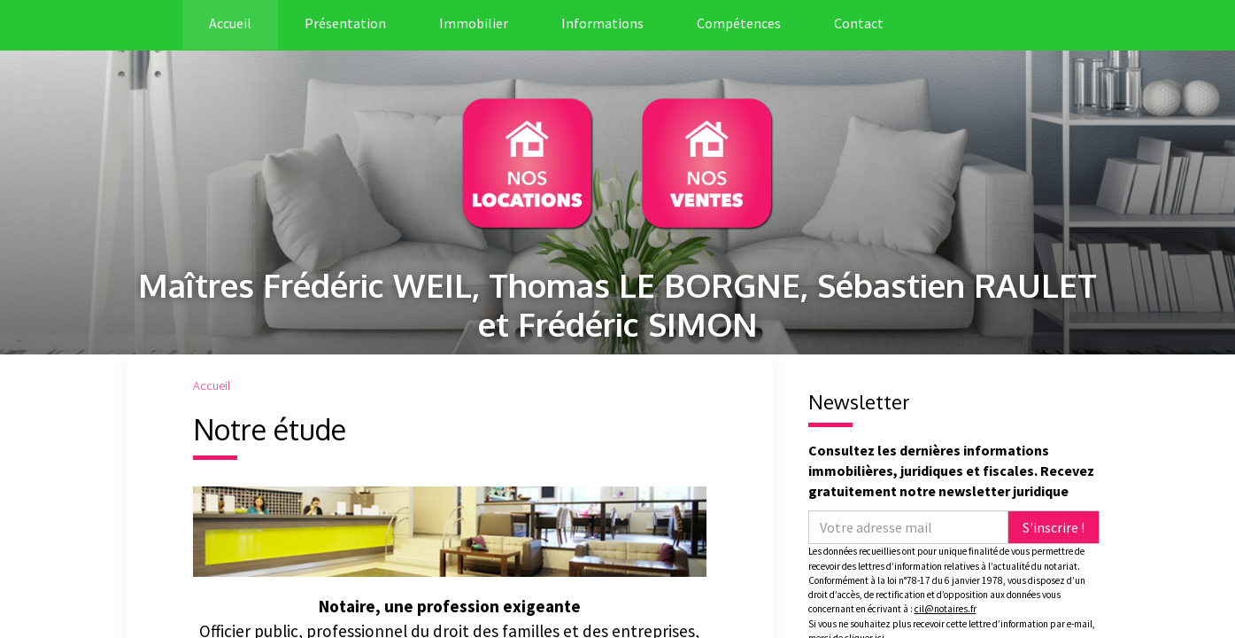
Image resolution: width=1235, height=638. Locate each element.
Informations (602, 23)
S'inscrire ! (1053, 527)
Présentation (345, 23)
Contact (859, 23)
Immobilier (473, 23)
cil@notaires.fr (945, 609)
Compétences (739, 23)
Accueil (230, 23)
